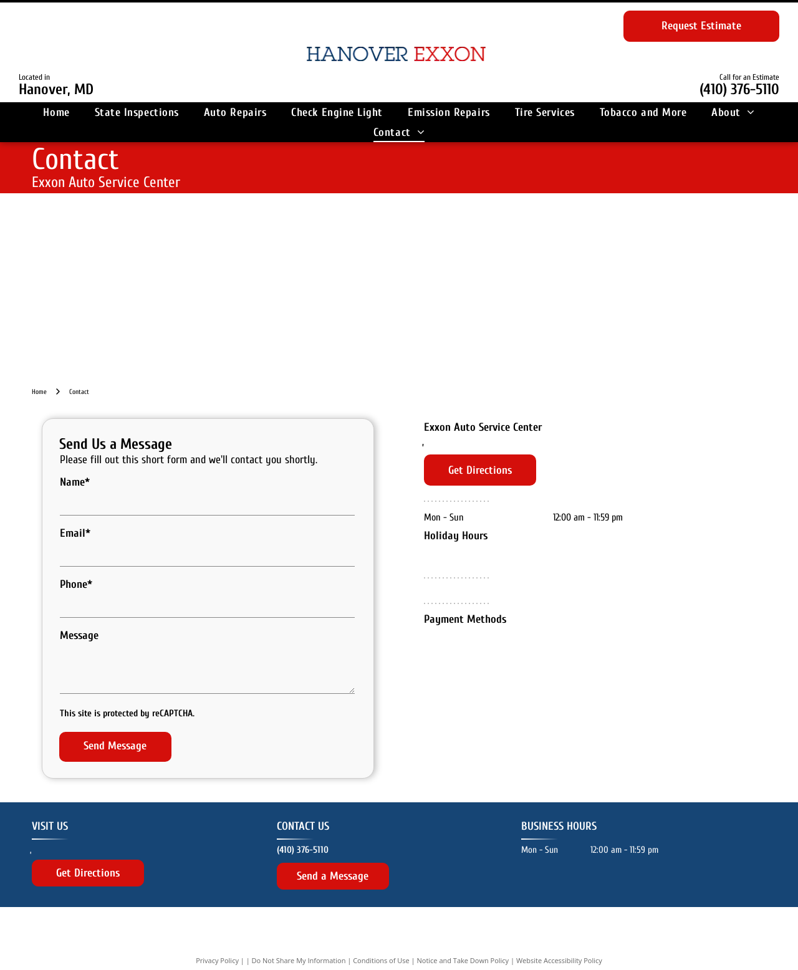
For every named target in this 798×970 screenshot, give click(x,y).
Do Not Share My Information (299, 940)
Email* (75, 533)
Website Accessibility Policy (559, 940)
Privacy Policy (217, 940)
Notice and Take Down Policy (463, 940)
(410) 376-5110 (739, 89)
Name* (75, 482)
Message (79, 635)
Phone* (76, 584)
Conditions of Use (381, 940)
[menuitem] (56, 112)
